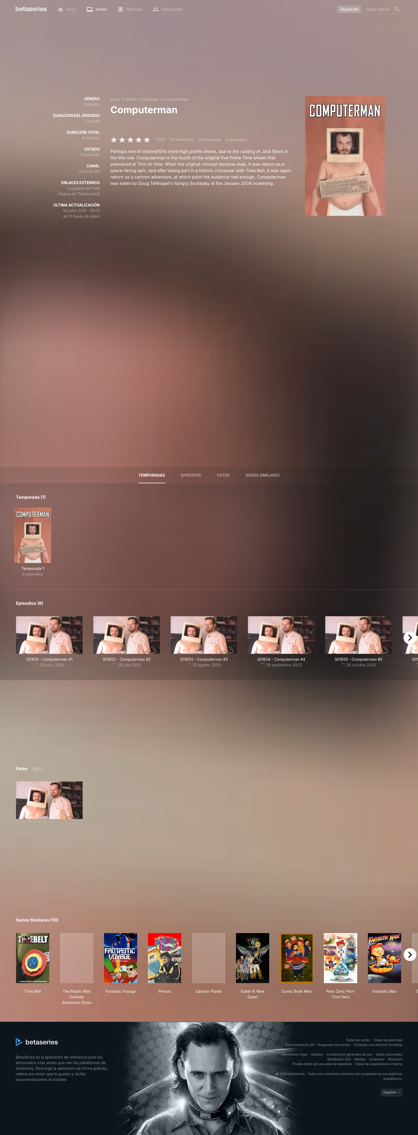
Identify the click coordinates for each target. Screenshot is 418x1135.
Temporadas (151, 475)
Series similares (263, 475)
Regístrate (349, 9)
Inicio (115, 99)
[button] (49, 800)
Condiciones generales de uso (349, 1054)
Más (37, 768)
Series (130, 99)
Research (395, 1059)
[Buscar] (397, 9)
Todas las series (358, 1040)
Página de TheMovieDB (79, 194)
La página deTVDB (83, 188)
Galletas (317, 1054)
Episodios (191, 475)
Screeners (377, 1059)
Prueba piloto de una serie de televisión (322, 1064)
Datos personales (389, 1054)
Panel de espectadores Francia (379, 1064)
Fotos (223, 475)
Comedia (150, 99)
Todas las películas (388, 1040)
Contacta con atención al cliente (378, 1045)
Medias (360, 1059)
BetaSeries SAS (339, 1059)
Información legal (294, 1054)
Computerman (175, 99)
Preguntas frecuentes (334, 1045)
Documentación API (300, 1045)
